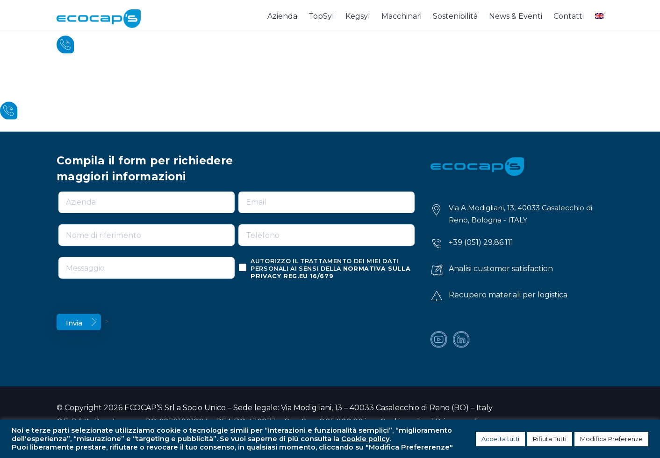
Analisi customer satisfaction (501, 268)
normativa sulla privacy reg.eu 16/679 (330, 272)
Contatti (568, 16)
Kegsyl (357, 16)
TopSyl (321, 16)
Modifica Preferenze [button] (611, 439)
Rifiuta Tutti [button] (550, 439)
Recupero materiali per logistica (508, 294)
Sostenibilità (455, 16)
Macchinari (401, 16)
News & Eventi (515, 16)
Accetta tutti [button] (500, 439)
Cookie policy (365, 439)
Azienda (282, 16)
